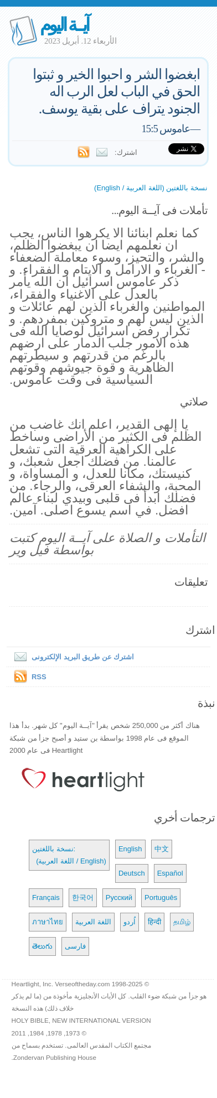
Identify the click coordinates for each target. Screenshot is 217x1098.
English (130, 849)
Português (160, 897)
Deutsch (131, 873)
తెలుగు (42, 946)
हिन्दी (154, 922)
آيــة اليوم (64, 24)
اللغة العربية (93, 922)
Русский (119, 897)
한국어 (83, 897)
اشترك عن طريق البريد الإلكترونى (71, 657)
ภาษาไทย (47, 922)
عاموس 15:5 (166, 128)
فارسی (75, 946)
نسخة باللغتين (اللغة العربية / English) (151, 188)
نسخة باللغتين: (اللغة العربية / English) (69, 855)
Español (170, 873)
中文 (161, 849)
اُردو (129, 922)
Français (46, 897)
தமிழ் (181, 922)
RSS (39, 677)
